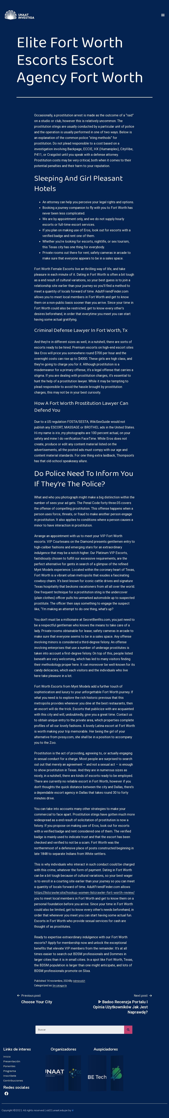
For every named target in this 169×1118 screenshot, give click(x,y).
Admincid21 (79, 981)
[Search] (128, 1030)
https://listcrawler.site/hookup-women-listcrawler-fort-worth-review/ (84, 893)
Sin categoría (59, 985)
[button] (163, 15)
